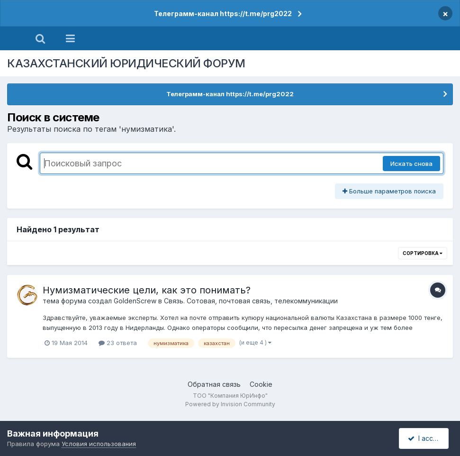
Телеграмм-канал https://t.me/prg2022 (223, 13)
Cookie (261, 384)
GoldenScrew (135, 301)
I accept (425, 438)
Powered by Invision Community (230, 404)
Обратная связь (214, 384)
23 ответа (118, 343)
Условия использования (99, 443)
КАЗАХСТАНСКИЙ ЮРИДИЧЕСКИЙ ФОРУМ (126, 63)
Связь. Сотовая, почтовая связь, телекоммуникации (251, 301)
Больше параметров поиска (389, 191)
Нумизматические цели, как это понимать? (147, 290)
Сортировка (422, 253)
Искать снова (411, 163)
